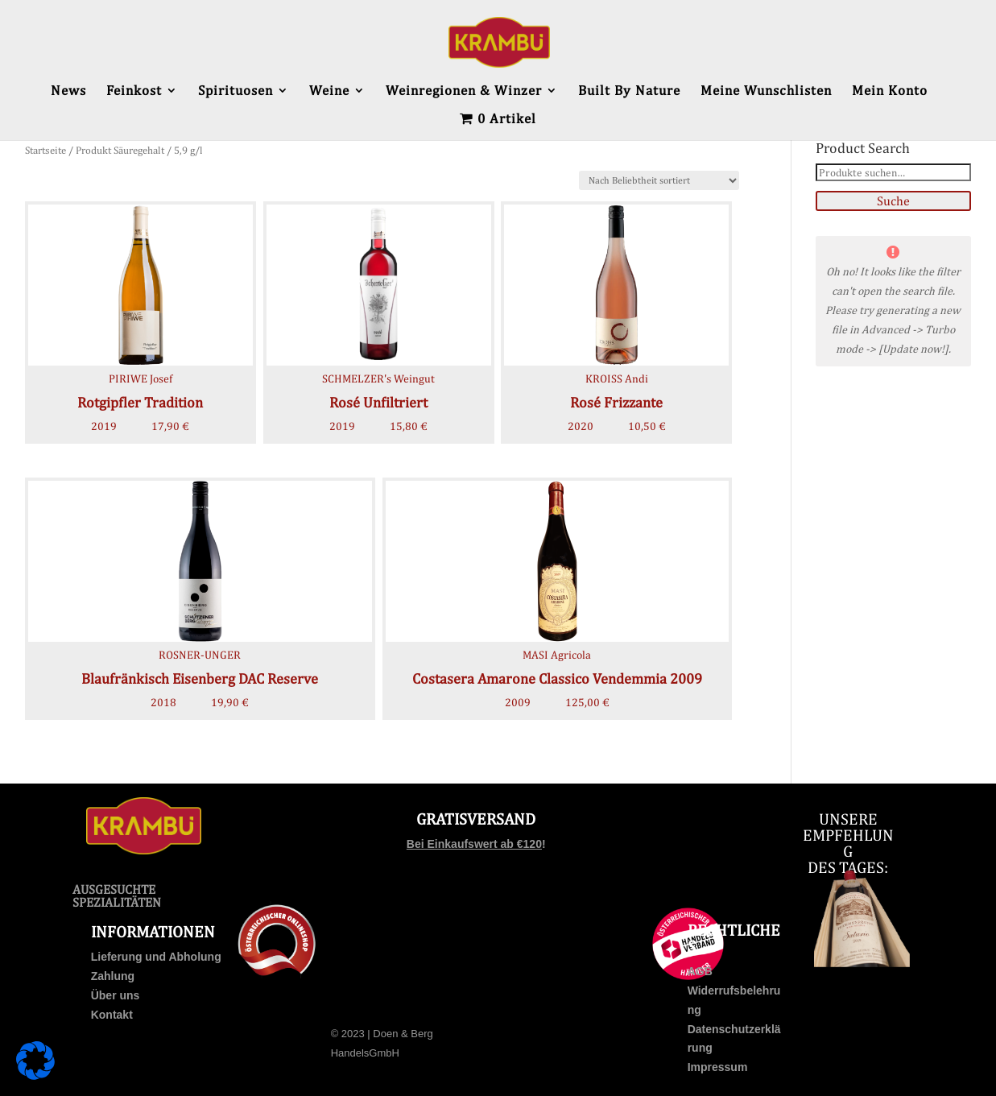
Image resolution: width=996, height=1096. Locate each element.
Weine (329, 91)
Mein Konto (890, 91)
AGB (700, 971)
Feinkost (134, 91)
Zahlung (112, 976)
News (68, 91)
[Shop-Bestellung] (659, 180)
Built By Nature (629, 91)
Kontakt (112, 1014)
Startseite (45, 150)
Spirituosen (235, 91)
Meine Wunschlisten (766, 91)
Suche (893, 201)
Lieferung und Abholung (156, 956)
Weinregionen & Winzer (464, 91)
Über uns (115, 995)
